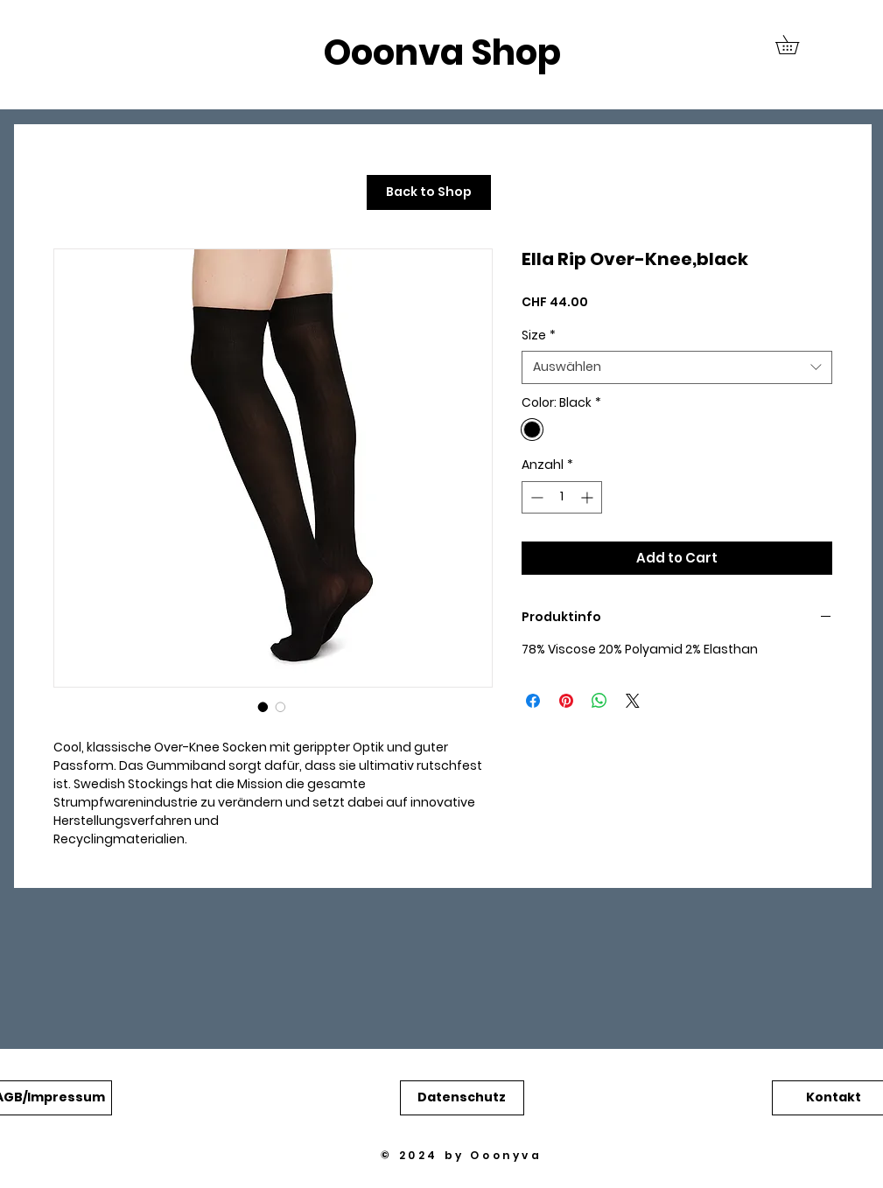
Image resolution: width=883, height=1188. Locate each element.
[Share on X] (632, 700)
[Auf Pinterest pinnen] (566, 700)
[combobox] (677, 367)
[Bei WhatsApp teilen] (599, 700)
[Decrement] (535, 497)
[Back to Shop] (429, 192)
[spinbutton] (562, 497)
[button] (796, 44)
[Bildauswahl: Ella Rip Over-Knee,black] (263, 707)
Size (539, 335)
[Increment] (588, 497)
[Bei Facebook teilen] (532, 700)
